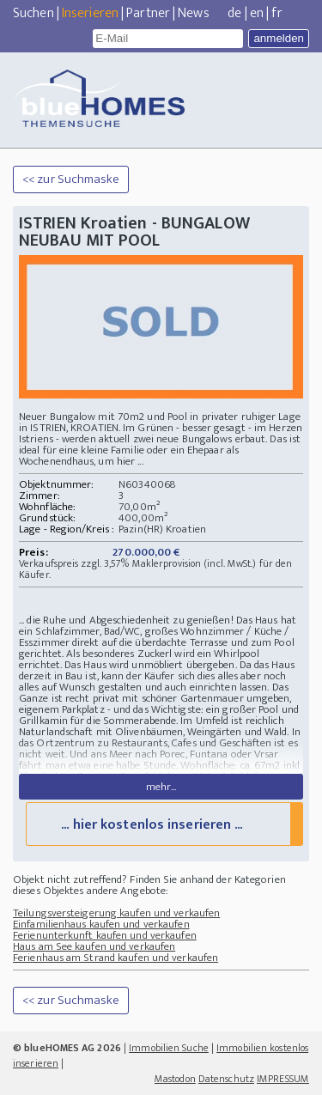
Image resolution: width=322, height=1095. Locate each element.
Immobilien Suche (169, 1047)
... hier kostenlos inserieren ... (151, 824)
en (257, 13)
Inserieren (90, 13)
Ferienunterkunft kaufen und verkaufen (105, 935)
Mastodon (175, 1078)
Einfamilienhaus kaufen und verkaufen (101, 924)
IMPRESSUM (283, 1078)
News (193, 13)
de (234, 13)
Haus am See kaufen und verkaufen (94, 946)
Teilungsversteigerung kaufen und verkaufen (116, 912)
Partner (148, 13)
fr (276, 13)
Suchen (33, 13)
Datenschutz (226, 1078)
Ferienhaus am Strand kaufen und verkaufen (115, 957)
